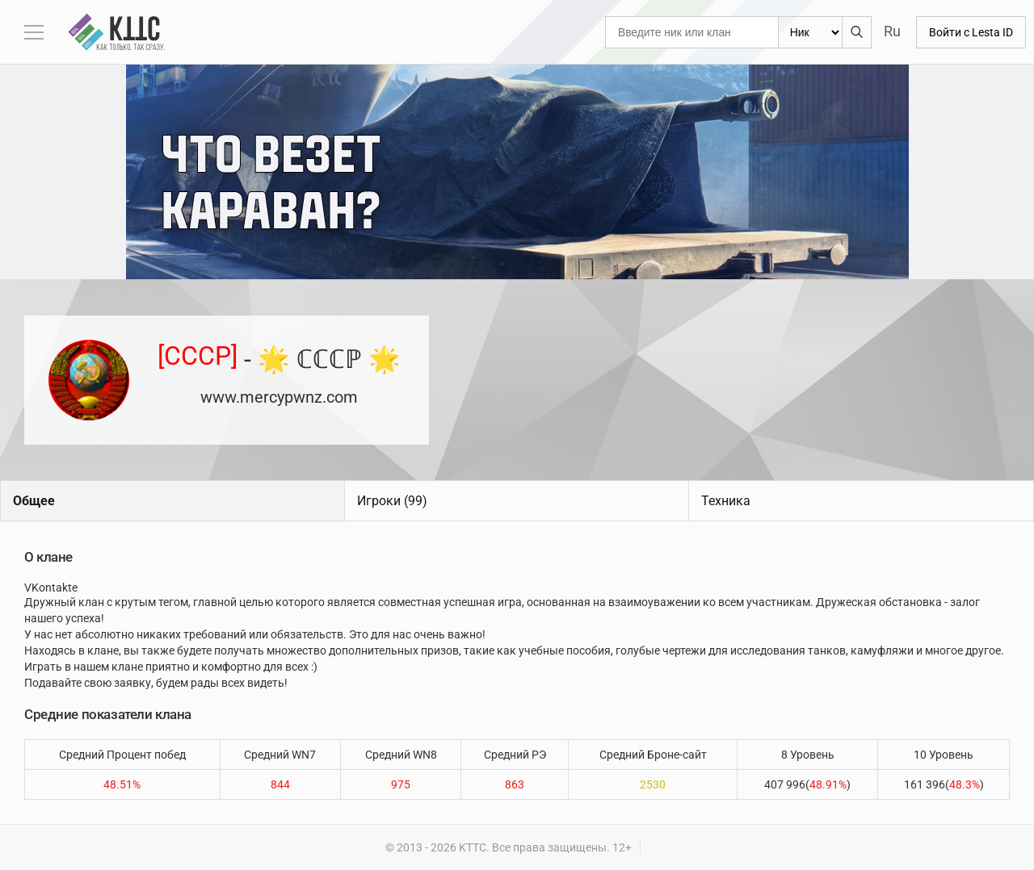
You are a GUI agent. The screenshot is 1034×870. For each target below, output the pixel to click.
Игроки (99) (392, 500)
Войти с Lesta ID (971, 32)
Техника (725, 500)
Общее (34, 500)
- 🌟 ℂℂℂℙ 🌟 (279, 358)
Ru (892, 31)
